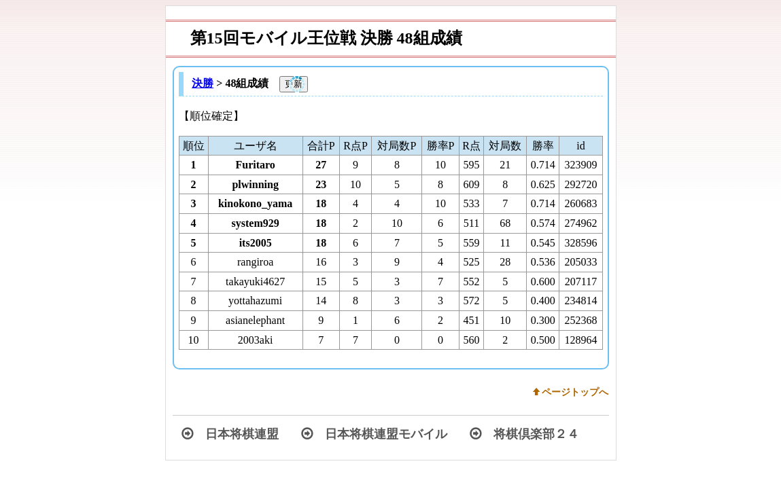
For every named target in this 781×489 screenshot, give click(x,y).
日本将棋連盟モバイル (374, 434)
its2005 (255, 243)
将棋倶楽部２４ (524, 434)
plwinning (255, 184)
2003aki (255, 340)
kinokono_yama (255, 203)
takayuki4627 (255, 281)
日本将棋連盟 (230, 434)
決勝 (202, 83)
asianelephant (255, 320)
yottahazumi (255, 300)
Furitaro (255, 164)
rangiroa (255, 262)
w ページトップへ (571, 392)
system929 (255, 223)
